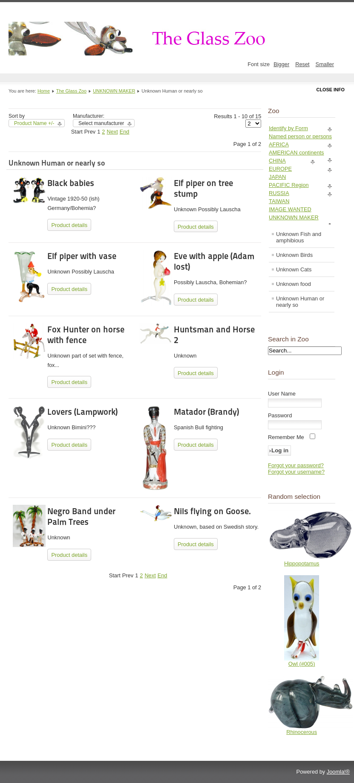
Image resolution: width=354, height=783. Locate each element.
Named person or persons (300, 136)
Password (280, 415)
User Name (282, 393)
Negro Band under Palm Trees (81, 516)
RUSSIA (279, 193)
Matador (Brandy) (206, 412)
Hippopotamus (301, 563)
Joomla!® (338, 771)
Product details (69, 225)
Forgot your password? (296, 465)
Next (112, 131)
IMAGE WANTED (290, 209)
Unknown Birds (294, 255)
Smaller (325, 64)
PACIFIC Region (289, 185)
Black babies (70, 183)
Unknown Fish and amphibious (298, 237)
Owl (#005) (301, 664)
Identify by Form (288, 128)
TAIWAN (279, 201)
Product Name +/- (34, 123)
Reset (302, 64)
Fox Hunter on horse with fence (85, 334)
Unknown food (293, 284)
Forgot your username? (296, 472)
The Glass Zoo (71, 90)
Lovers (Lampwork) (82, 412)
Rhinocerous (301, 732)
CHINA (277, 160)
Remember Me (286, 437)
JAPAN (277, 177)
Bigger (281, 64)
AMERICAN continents (296, 152)
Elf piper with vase (81, 256)
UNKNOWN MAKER (114, 90)
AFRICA (279, 144)
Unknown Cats (293, 269)
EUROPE (280, 169)
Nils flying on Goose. (212, 511)
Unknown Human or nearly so (300, 301)
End (125, 131)
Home (43, 90)
